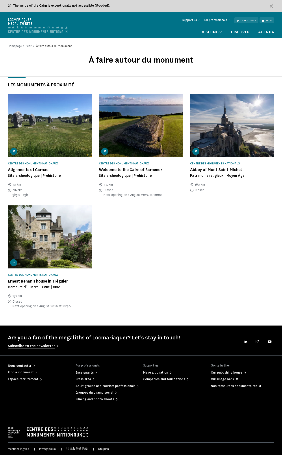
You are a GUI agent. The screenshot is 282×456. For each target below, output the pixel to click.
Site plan (103, 449)
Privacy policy (47, 449)
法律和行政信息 (77, 449)
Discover (240, 32)
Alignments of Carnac (28, 170)
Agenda (266, 32)
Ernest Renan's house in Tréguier (38, 281)
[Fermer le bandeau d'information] (271, 6)
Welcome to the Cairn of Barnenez (130, 170)
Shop (267, 20)
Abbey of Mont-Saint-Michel (216, 170)
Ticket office (246, 20)
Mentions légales (18, 449)
